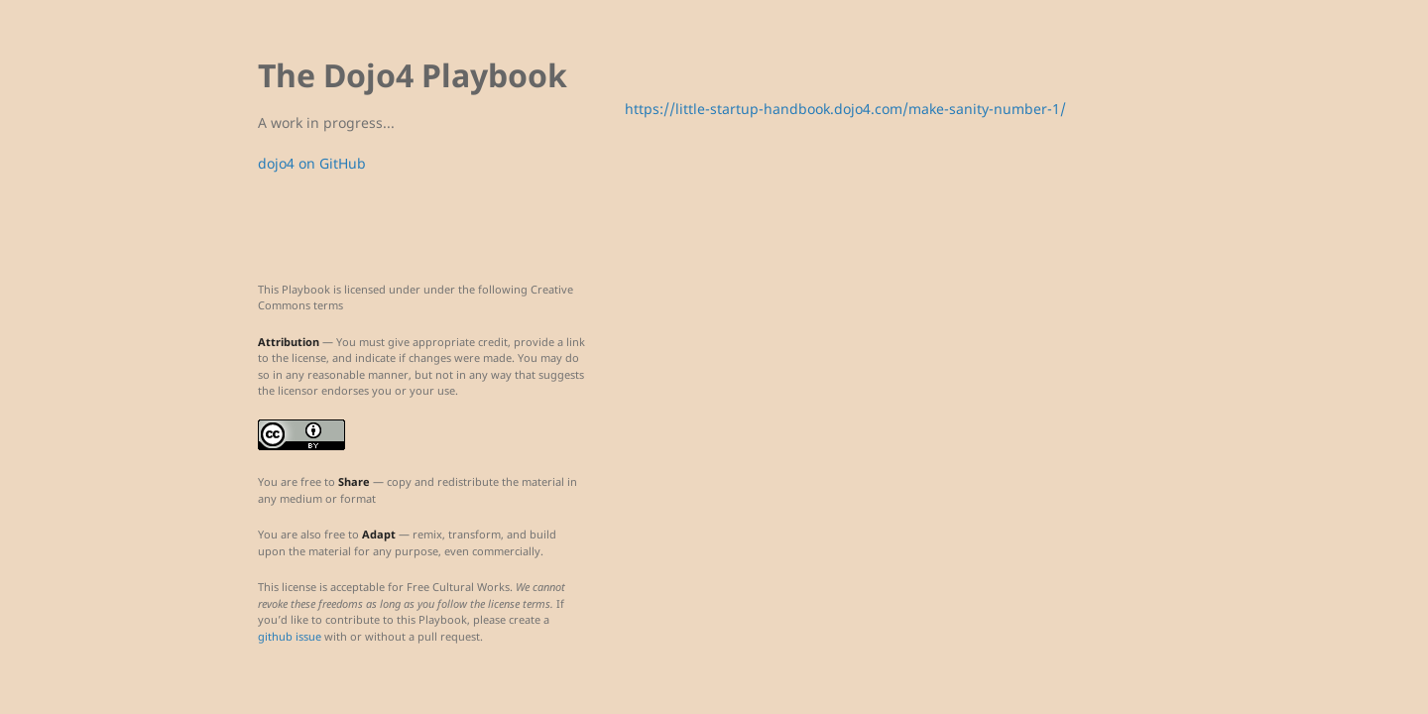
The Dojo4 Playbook (412, 75)
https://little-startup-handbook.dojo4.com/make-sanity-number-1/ (845, 108)
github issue (289, 636)
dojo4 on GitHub (312, 163)
